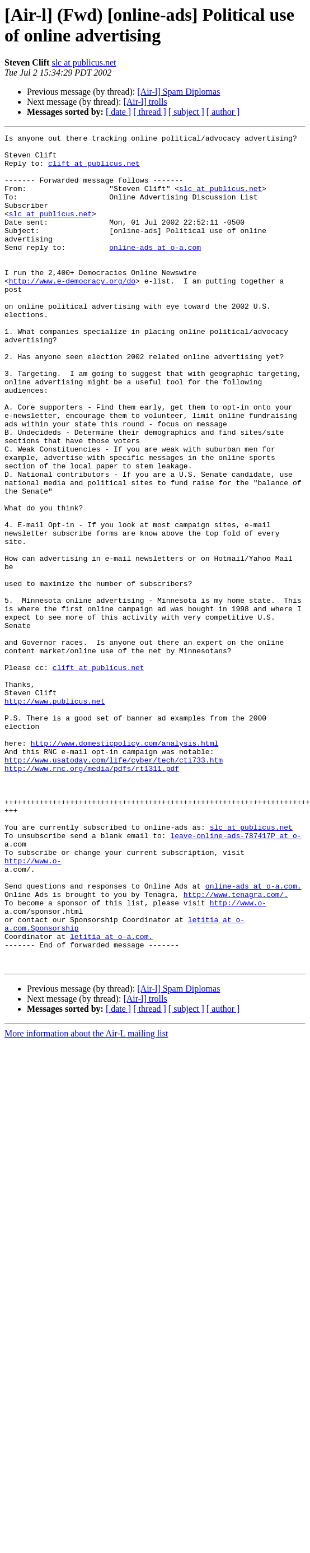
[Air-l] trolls (145, 101)
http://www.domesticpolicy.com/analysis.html (124, 866)
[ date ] (118, 112)
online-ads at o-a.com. (253, 1037)
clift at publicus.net (94, 170)
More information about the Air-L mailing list (86, 1200)
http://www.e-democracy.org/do (72, 311)
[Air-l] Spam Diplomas (178, 91)
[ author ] (223, 112)
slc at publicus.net (83, 62)
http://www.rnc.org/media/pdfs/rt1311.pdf (91, 896)
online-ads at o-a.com (155, 271)
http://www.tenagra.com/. (236, 1047)
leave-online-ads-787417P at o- (235, 976)
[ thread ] (149, 112)
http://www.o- (32, 1007)
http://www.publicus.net (54, 815)
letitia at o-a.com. (111, 1097)
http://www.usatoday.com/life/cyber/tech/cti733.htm (113, 886)
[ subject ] (186, 112)
